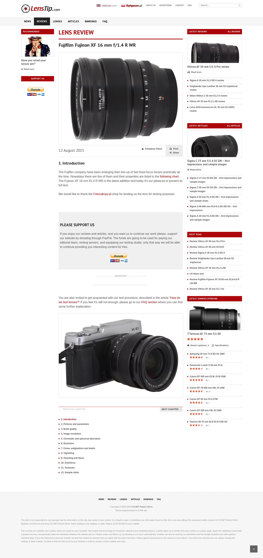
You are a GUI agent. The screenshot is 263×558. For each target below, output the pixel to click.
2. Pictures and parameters (75, 424)
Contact (179, 5)
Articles (73, 21)
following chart (169, 176)
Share (174, 153)
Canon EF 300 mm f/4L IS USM (205, 410)
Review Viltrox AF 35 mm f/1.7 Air (207, 289)
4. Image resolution (71, 434)
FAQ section (149, 302)
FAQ (105, 21)
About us (151, 5)
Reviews (42, 21)
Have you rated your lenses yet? (33, 62)
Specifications (220, 345)
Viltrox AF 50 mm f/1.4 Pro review (208, 66)
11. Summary (68, 467)
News (27, 21)
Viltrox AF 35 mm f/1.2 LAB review (207, 101)
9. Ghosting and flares (72, 458)
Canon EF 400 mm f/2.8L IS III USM (208, 376)
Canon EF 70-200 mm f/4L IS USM (207, 388)
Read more (27, 69)
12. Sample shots (70, 472)
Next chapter (171, 409)
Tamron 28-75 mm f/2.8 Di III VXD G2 (208, 421)
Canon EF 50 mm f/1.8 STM (204, 399)
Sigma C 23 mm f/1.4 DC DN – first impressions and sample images (208, 162)
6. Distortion (67, 443)
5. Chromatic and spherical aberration (80, 438)
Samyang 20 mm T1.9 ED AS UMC (207, 354)
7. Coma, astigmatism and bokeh (78, 448)
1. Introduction (68, 419)
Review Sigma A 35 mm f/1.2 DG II (207, 253)
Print (174, 149)
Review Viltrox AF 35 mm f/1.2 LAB (208, 268)
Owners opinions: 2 (198, 345)
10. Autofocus (68, 463)
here (49, 541)
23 (208, 391)
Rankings (91, 21)
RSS (190, 5)
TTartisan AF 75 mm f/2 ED (204, 333)
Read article (194, 170)
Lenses (57, 21)
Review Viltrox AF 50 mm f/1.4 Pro (207, 241)
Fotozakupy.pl (102, 194)
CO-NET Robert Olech (142, 507)
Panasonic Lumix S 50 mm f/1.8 (206, 365)
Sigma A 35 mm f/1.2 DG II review (207, 80)
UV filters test (197, 274)
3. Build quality (69, 429)
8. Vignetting (67, 453)
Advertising (165, 5)
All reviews (234, 32)
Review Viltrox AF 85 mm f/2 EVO (207, 247)
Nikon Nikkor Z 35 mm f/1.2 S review (208, 95)
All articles (233, 126)
